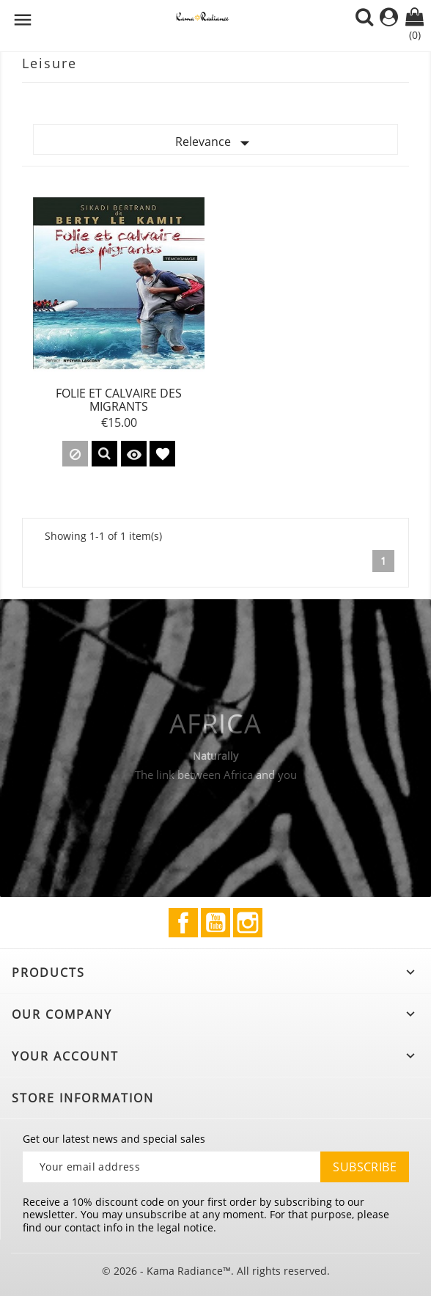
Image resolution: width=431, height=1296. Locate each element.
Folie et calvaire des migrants (119, 399)
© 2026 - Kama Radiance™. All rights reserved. (216, 1271)
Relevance (215, 143)
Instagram (247, 922)
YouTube (215, 922)
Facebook (183, 922)
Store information (83, 1098)
